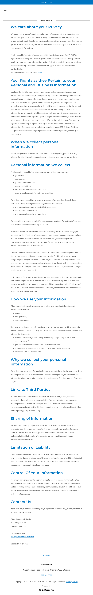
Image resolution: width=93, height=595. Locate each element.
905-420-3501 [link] (46, 2)
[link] (46, 589)
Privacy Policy (72, 581)
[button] (13, 9)
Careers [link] (46, 555)
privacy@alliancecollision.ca (22, 536)
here (40, 72)
